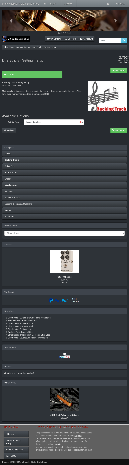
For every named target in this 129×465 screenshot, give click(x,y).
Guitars (8, 154)
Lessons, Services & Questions (18, 204)
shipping (126, 62)
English (69, 4)
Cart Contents (54, 39)
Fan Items (9, 191)
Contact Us (11, 456)
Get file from (13, 122)
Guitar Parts (10, 166)
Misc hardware (11, 185)
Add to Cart (118, 71)
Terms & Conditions (14, 450)
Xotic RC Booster (64, 277)
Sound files (9, 216)
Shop (11, 47)
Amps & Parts (11, 172)
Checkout (70, 39)
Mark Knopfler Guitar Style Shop (20, 3)
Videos (8, 210)
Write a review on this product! (20, 373)
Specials (8, 244)
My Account (86, 39)
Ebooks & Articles (12, 198)
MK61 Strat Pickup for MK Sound (64, 415)
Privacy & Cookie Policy (13, 442)
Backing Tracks (23, 47)
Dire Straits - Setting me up (44, 47)
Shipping (10, 434)
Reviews (9, 130)
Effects (8, 179)
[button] (11, 20)
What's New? (10, 383)
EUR (54, 4)
